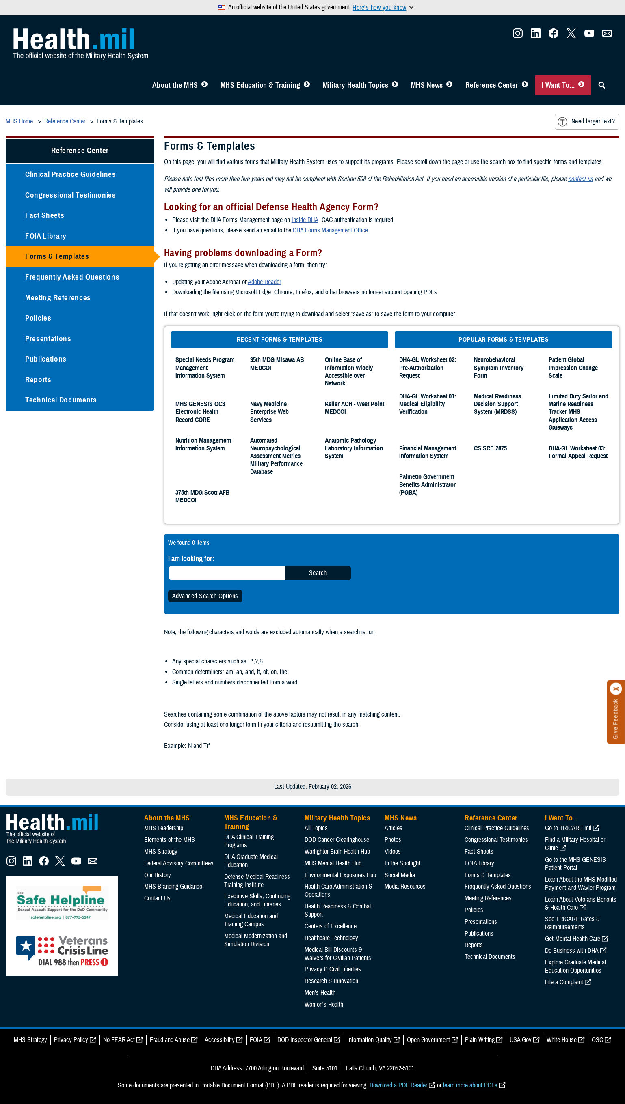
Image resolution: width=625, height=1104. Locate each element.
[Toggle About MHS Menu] (204, 85)
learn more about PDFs (470, 1085)
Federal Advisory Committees (179, 863)
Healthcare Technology (331, 938)
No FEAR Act (119, 1040)
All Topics (316, 828)
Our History (157, 875)
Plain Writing (480, 1040)
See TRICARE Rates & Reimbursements (572, 923)
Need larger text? (586, 122)
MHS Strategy (160, 852)
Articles (393, 828)
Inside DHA (305, 220)
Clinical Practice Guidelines (70, 174)
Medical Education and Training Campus (251, 920)
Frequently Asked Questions (72, 277)
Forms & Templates (57, 256)
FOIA (256, 1040)
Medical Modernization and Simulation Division (255, 940)
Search (318, 573)
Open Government (428, 1040)
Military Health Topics (356, 85)
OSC (597, 1040)
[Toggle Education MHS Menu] (307, 85)
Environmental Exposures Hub (340, 875)
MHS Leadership (163, 828)
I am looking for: (191, 558)
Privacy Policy (71, 1040)
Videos (393, 852)
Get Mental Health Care (572, 939)
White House (562, 1040)
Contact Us (157, 898)
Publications (46, 359)
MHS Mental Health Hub (333, 863)
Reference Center (492, 85)
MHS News (427, 85)
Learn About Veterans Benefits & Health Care (580, 903)
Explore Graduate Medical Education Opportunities (575, 966)
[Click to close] (616, 689)
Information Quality (369, 1040)
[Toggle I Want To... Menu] (581, 85)
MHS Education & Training (261, 85)
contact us (580, 179)
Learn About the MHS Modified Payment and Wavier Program (581, 884)
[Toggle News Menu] (449, 85)
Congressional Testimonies (70, 195)
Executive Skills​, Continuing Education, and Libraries (257, 900)
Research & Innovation (331, 981)
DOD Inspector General (304, 1040)
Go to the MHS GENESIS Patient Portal (575, 864)
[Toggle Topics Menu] (395, 85)
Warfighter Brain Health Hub (337, 852)
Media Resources (405, 886)
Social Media (400, 875)
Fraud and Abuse (170, 1040)
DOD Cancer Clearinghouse (337, 840)
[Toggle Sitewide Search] (602, 85)
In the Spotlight (402, 863)
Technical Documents (61, 400)
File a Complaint (564, 982)
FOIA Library (46, 236)
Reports (38, 379)
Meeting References (58, 297)
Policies (38, 318)
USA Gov (521, 1040)
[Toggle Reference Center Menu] (525, 85)
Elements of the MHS (169, 840)
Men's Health (320, 993)
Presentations (48, 338)
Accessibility (220, 1040)
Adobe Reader (264, 282)
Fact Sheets (44, 215)
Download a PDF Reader (398, 1085)
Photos (393, 840)
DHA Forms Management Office (330, 230)
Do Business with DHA (572, 951)
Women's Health (324, 1005)
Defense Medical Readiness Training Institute (257, 881)
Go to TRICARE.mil (568, 828)
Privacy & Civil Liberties (333, 969)
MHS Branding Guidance (173, 886)
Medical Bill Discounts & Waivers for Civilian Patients (338, 954)
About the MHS (175, 85)
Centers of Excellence (331, 926)
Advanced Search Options (205, 596)
